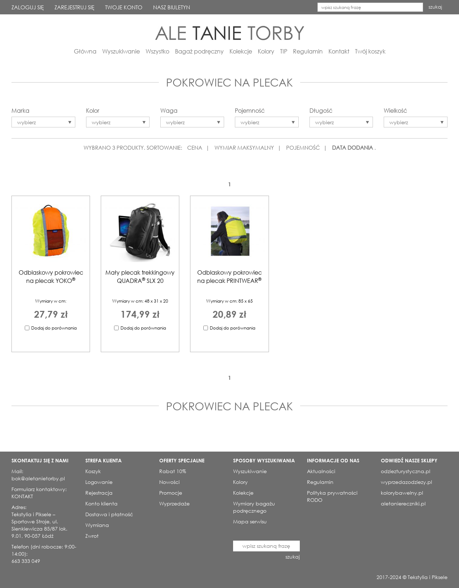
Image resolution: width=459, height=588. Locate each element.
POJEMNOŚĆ (303, 147)
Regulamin (308, 51)
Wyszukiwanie (121, 51)
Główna (85, 51)
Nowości (169, 482)
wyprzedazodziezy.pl (406, 482)
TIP (283, 51)
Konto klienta (101, 503)
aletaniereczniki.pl (403, 503)
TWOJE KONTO (123, 7)
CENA (194, 147)
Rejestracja (99, 492)
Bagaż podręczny (199, 51)
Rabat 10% (172, 471)
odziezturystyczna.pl (405, 471)
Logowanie (99, 482)
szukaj (435, 7)
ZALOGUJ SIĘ (27, 7)
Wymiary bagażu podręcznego (254, 507)
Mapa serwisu (250, 521)
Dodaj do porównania (54, 328)
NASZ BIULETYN (171, 7)
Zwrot (92, 535)
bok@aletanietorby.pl (38, 478)
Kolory (266, 51)
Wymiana (97, 525)
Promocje (170, 492)
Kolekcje (241, 51)
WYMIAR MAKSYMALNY (244, 147)
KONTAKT (22, 496)
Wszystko (157, 51)
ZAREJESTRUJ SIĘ (74, 7)
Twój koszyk (370, 51)
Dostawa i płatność (109, 514)
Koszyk (93, 471)
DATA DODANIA (352, 147)
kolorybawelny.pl (402, 492)
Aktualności (321, 471)
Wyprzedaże (174, 503)
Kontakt (338, 51)
